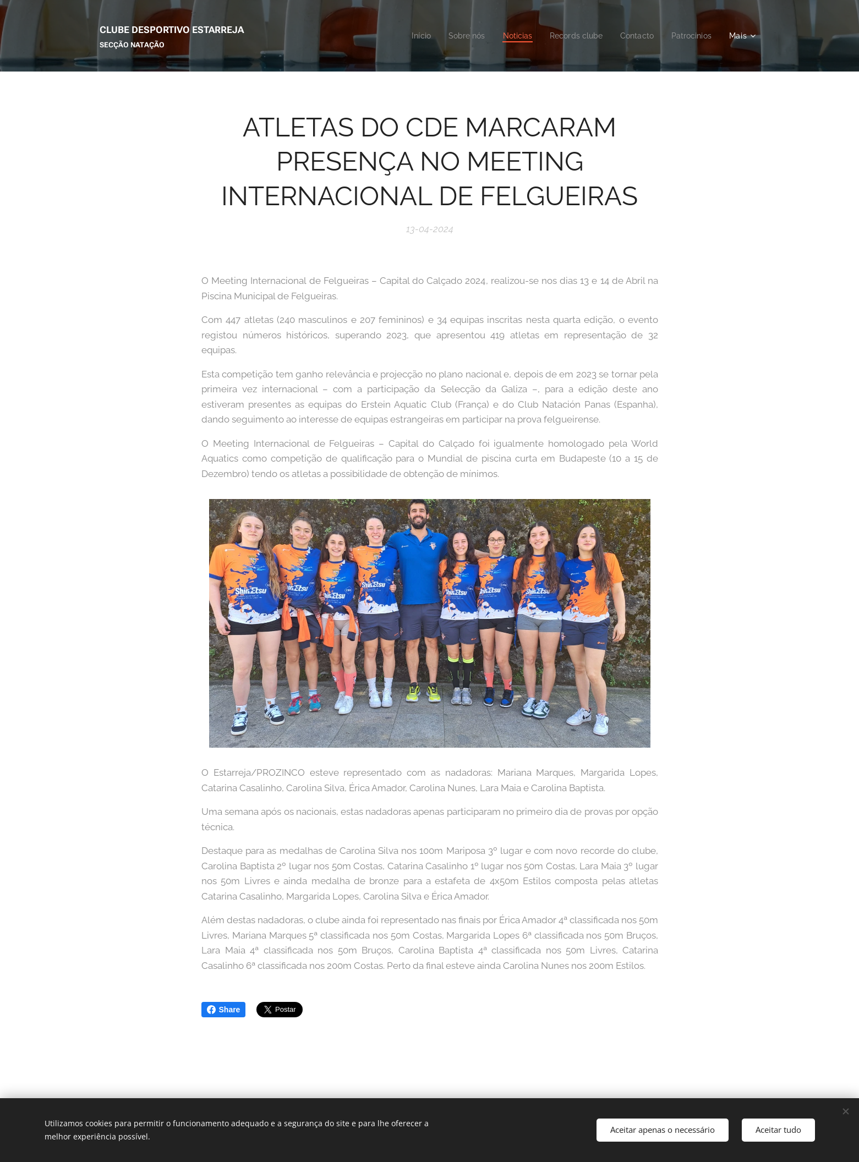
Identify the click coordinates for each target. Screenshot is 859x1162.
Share (223, 1009)
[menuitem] (406, 36)
